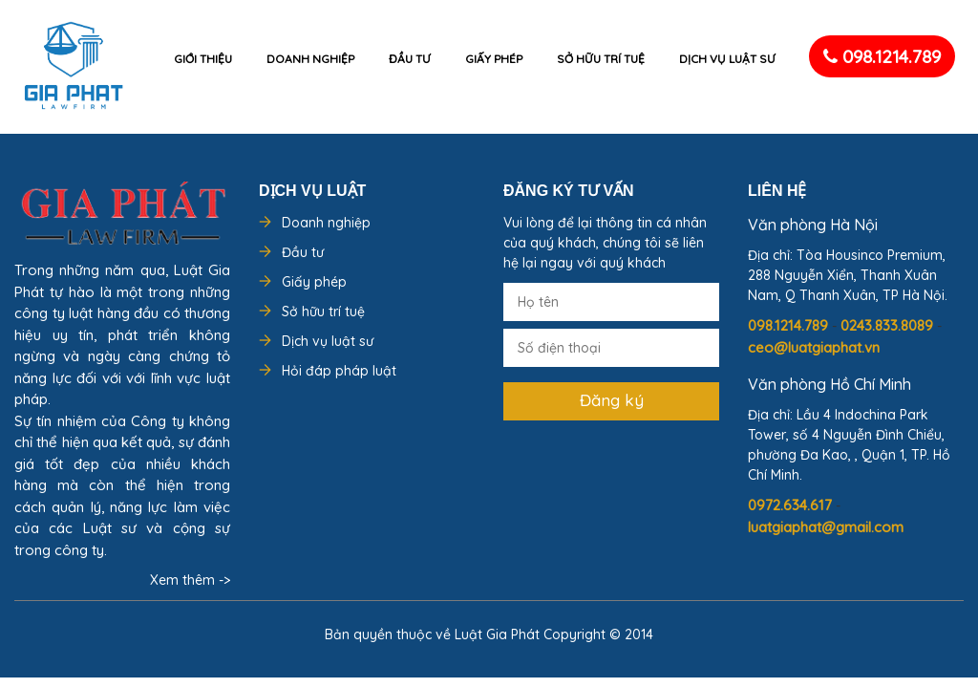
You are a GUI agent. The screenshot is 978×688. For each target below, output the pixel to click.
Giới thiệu (203, 59)
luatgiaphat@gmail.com (826, 527)
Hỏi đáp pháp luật (339, 370)
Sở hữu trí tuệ (601, 59)
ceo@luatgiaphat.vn (814, 347)
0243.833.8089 (888, 325)
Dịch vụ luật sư (727, 59)
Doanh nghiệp (310, 59)
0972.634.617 (792, 505)
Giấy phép (493, 59)
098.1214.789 (882, 56)
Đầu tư (410, 59)
